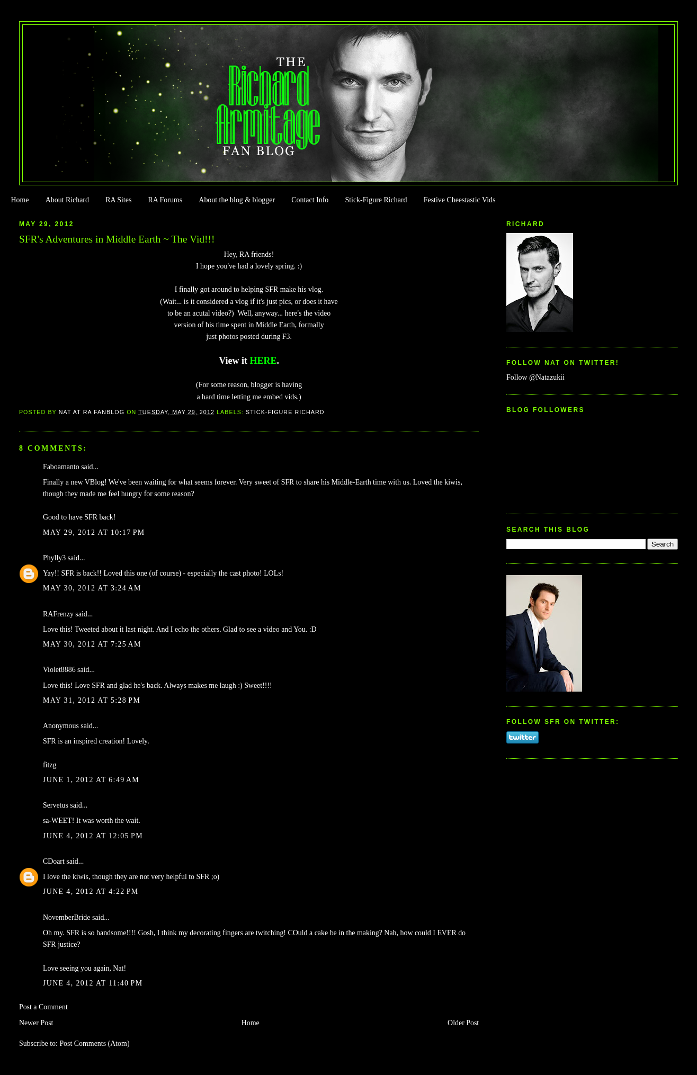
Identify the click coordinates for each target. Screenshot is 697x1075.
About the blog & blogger (237, 200)
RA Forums (165, 200)
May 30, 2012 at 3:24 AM (92, 588)
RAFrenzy (58, 614)
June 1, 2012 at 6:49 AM (91, 780)
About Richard (67, 200)
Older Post (463, 1023)
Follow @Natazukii (535, 377)
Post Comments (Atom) (94, 1043)
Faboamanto (61, 467)
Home (20, 200)
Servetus (55, 805)
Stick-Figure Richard (376, 200)
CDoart (54, 861)
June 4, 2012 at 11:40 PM (93, 983)
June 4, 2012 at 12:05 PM (93, 836)
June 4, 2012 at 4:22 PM (91, 891)
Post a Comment (43, 1007)
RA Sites (118, 200)
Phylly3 (54, 558)
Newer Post (36, 1023)
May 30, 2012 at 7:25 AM (92, 644)
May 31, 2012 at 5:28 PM (91, 700)
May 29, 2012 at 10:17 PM (94, 532)
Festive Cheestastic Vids (460, 200)
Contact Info (309, 200)
